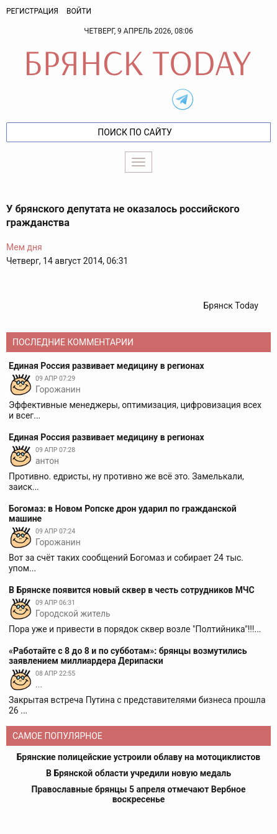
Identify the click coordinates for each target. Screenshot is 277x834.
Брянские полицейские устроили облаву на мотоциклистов (139, 757)
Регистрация (32, 11)
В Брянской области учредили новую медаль (138, 773)
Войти (78, 11)
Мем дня (24, 247)
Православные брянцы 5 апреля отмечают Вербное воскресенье (139, 794)
